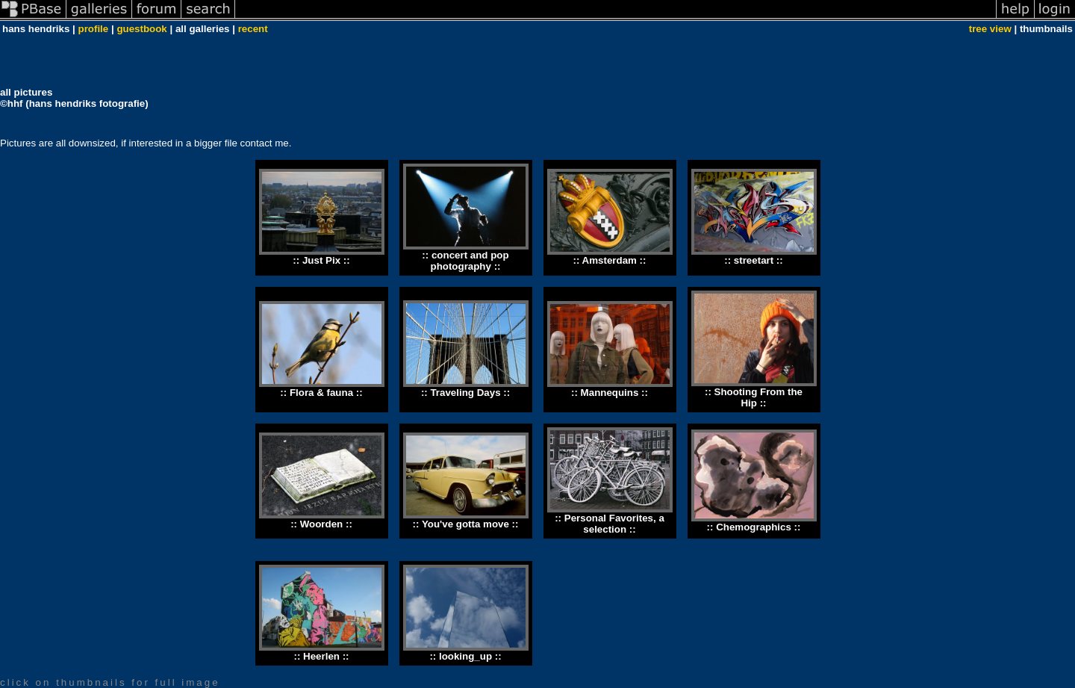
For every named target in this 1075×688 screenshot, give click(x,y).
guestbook (141, 28)
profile (93, 28)
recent (253, 28)
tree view (990, 28)
